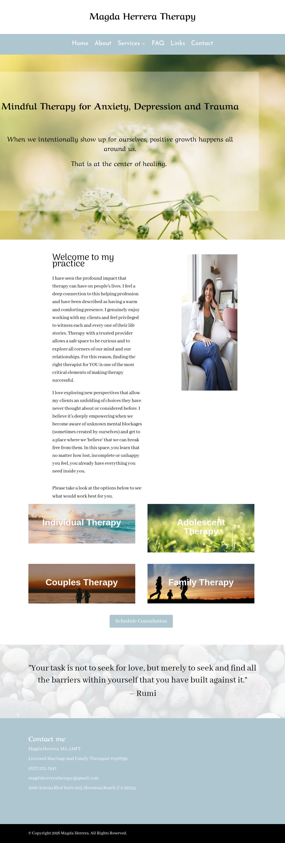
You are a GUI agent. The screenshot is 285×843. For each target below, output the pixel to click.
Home (80, 44)
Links (178, 44)
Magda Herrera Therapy (143, 15)
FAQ (158, 44)
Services (128, 44)
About (103, 44)
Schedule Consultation (141, 621)
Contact (202, 44)
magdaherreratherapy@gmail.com (63, 778)
